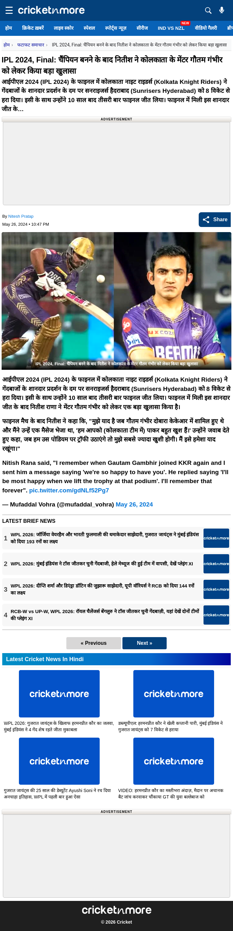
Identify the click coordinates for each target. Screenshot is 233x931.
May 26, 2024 (134, 504)
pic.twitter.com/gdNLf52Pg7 (69, 490)
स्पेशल (89, 28)
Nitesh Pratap (21, 216)
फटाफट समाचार (30, 44)
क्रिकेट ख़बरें (33, 28)
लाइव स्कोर (63, 28)
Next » (144, 643)
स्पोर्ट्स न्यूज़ (115, 28)
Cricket (124, 922)
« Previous (94, 643)
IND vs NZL (171, 28)
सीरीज (142, 28)
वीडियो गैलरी (206, 28)
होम (8, 28)
